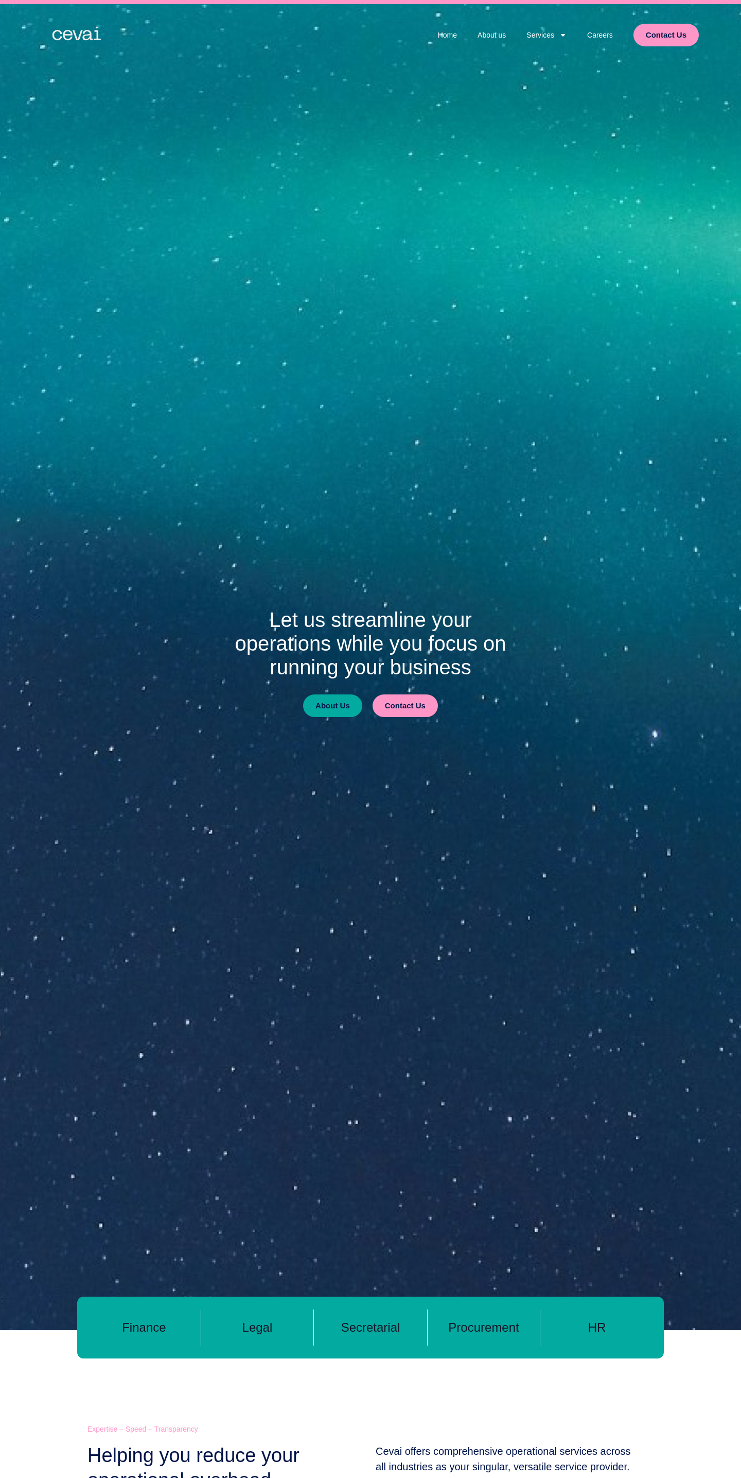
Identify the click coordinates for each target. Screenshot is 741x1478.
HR (597, 1327)
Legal (257, 1327)
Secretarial (370, 1327)
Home (447, 35)
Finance (144, 1327)
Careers (600, 35)
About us (492, 35)
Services (546, 35)
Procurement (483, 1327)
